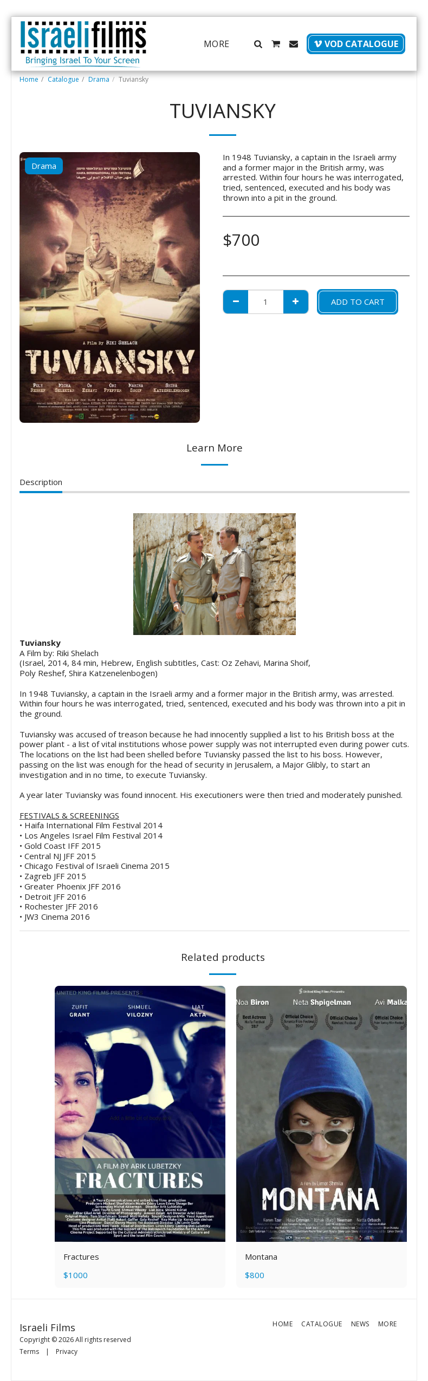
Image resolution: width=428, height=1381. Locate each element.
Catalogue (63, 79)
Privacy (66, 1351)
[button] (258, 44)
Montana (261, 1256)
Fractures (81, 1256)
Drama (98, 79)
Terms (29, 1351)
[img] (140, 1114)
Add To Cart (358, 301)
